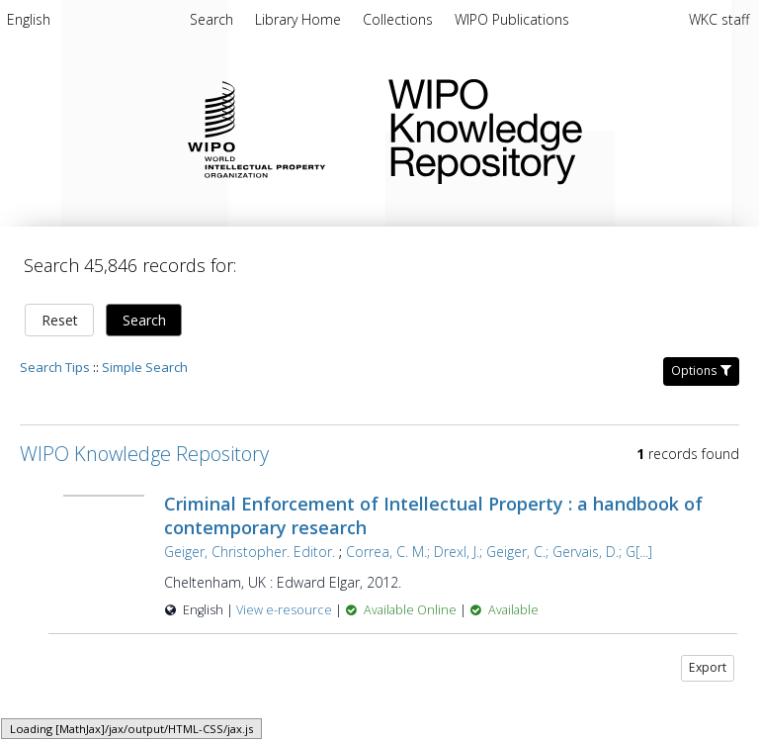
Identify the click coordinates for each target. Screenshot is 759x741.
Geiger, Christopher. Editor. (249, 551)
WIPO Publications (512, 19)
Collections (400, 19)
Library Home (300, 19)
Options (701, 370)
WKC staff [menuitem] (719, 19)
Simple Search (145, 367)
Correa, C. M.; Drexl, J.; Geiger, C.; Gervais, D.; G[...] (499, 551)
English (28, 19)
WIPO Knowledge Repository (558, 127)
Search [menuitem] (211, 19)
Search (144, 320)
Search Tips (55, 367)
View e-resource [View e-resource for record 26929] (285, 610)
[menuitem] (28, 23)
